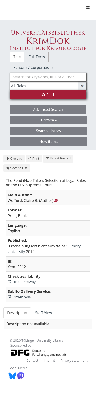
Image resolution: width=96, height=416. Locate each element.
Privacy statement (74, 360)
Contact (32, 360)
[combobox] (48, 77)
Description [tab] (17, 312)
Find (48, 94)
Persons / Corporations (33, 67)
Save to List (16, 168)
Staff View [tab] (43, 312)
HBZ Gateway (22, 281)
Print (33, 158)
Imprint (49, 360)
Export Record (58, 158)
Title (17, 56)
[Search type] (48, 85)
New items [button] (48, 141)
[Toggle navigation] (88, 7)
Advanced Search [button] (48, 109)
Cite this (14, 158)
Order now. (20, 297)
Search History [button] (48, 130)
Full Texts (37, 56)
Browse (49, 120)
